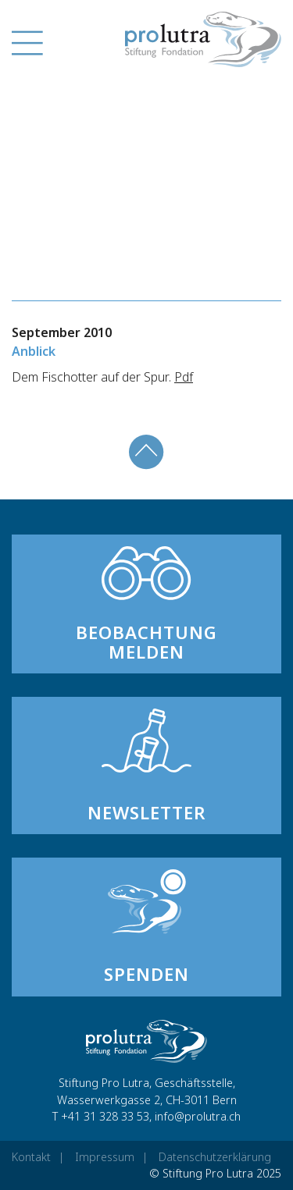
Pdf (183, 376)
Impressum (104, 1156)
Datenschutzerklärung (215, 1156)
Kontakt (31, 1156)
